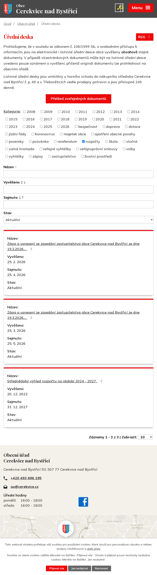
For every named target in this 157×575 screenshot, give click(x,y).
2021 (117, 119)
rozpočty (93, 142)
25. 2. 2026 (16, 262)
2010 (65, 112)
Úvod (7, 24)
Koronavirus (45, 134)
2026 (65, 127)
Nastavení (101, 568)
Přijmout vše (56, 568)
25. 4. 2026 (16, 275)
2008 (31, 112)
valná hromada (21, 149)
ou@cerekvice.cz (24, 487)
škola (113, 142)
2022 (134, 119)
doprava (113, 127)
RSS (145, 37)
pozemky (16, 142)
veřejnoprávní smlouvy (99, 149)
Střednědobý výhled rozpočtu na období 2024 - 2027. (55, 381)
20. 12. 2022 (17, 394)
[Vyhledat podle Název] (78, 174)
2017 (48, 119)
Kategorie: (12, 111)
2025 (48, 127)
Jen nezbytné (79, 568)
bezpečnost (87, 127)
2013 (117, 112)
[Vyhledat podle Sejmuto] (78, 205)
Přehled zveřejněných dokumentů (78, 99)
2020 (100, 119)
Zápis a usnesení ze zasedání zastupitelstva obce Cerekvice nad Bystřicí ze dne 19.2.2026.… (73, 247)
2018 (65, 119)
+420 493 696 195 (26, 478)
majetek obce (75, 134)
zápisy (37, 156)
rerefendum (67, 142)
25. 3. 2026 (16, 331)
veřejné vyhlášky (57, 149)
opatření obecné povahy (115, 134)
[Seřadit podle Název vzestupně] (16, 166)
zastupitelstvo (64, 156)
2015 (13, 119)
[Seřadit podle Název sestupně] (16, 168)
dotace (134, 127)
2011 (83, 112)
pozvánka (40, 142)
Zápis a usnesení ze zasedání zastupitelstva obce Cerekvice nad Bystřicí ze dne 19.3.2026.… (73, 315)
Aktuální (14, 288)
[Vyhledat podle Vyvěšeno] (78, 190)
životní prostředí (98, 156)
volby (130, 149)
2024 (30, 127)
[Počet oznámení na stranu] (146, 437)
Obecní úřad (26, 24)
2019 (82, 119)
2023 (13, 127)
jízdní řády (17, 134)
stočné (131, 142)
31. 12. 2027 (17, 407)
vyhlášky (16, 156)
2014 (135, 112)
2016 (30, 119)
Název (9, 167)
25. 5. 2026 (16, 344)
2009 (48, 112)
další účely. (94, 549)
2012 (100, 112)
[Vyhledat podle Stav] (78, 220)
